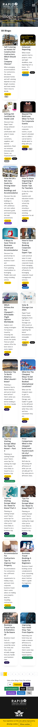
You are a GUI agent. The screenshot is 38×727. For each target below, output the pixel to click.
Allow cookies (25, 724)
